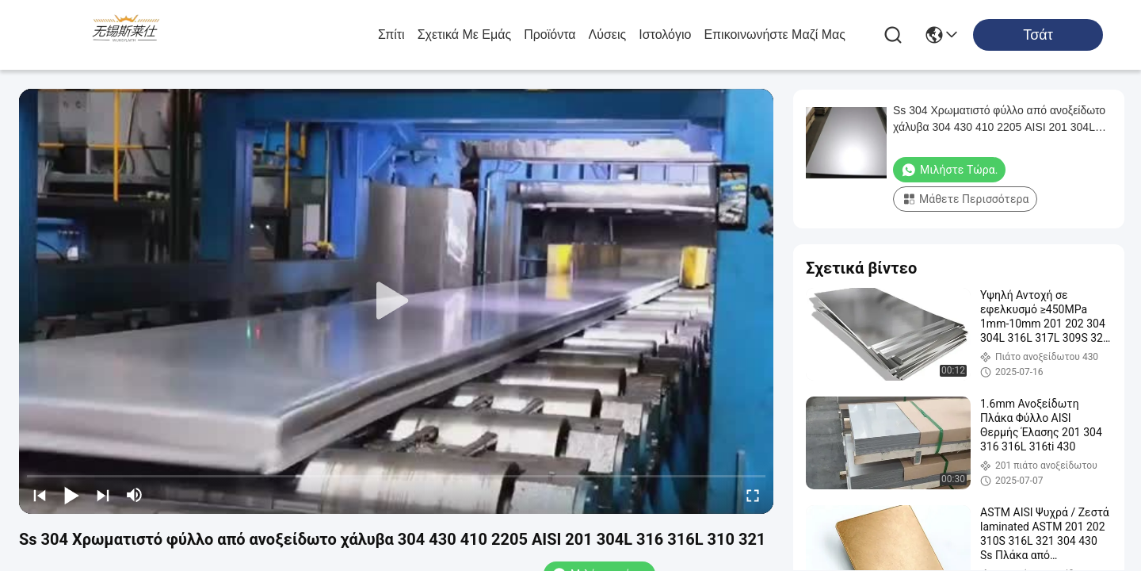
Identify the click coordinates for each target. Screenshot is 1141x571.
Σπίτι (391, 34)
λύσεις (608, 34)
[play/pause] (71, 495)
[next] (103, 495)
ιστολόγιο (665, 34)
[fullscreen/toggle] (753, 495)
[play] (396, 301)
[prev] (39, 495)
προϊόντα (549, 34)
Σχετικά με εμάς (465, 34)
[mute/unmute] (135, 495)
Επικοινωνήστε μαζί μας (774, 34)
